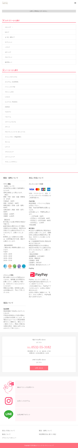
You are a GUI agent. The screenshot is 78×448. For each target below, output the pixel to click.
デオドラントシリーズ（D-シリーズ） (15, 132)
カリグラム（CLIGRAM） (12, 82)
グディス (7, 127)
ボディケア (8, 52)
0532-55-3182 (41, 347)
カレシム (7, 142)
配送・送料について (45, 430)
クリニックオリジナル (11, 77)
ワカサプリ (8, 112)
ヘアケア (7, 47)
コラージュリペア (10, 157)
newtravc (7, 107)
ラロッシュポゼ (9, 92)
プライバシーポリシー (9, 438)
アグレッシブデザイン (11, 162)
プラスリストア (9, 152)
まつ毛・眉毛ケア (10, 37)
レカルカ (7, 97)
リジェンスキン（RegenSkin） (13, 137)
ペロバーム (8, 117)
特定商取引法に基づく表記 (47, 434)
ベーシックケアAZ (10, 87)
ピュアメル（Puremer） (11, 102)
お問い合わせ (39, 368)
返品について (6, 434)
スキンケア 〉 (9, 27)
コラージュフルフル (10, 122)
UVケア (7, 32)
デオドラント (8, 57)
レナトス (7, 147)
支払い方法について (8, 430)
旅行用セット (8, 62)
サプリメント (8, 42)
